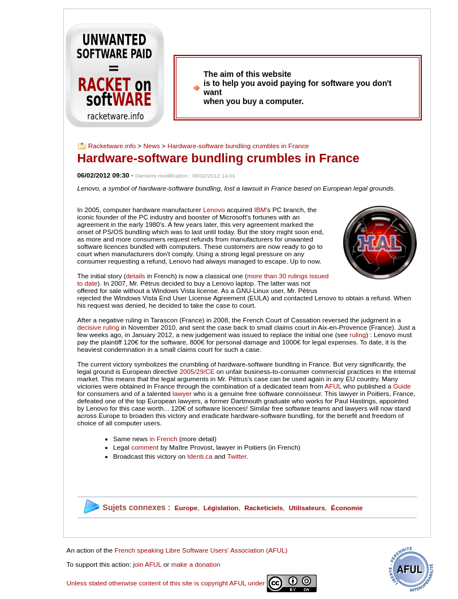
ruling (358, 334)
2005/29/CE (196, 371)
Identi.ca (199, 456)
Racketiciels (263, 507)
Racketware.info (112, 146)
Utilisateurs (307, 507)
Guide (402, 386)
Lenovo (214, 209)
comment (144, 447)
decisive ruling (98, 327)
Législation (221, 507)
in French (164, 438)
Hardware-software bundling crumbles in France (238, 146)
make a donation (196, 564)
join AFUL (147, 564)
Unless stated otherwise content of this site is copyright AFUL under (192, 583)
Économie (346, 507)
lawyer (182, 393)
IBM (260, 209)
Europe (186, 507)
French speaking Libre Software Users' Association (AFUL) (201, 550)
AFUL (333, 386)
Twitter (237, 456)
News (151, 146)
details (135, 275)
